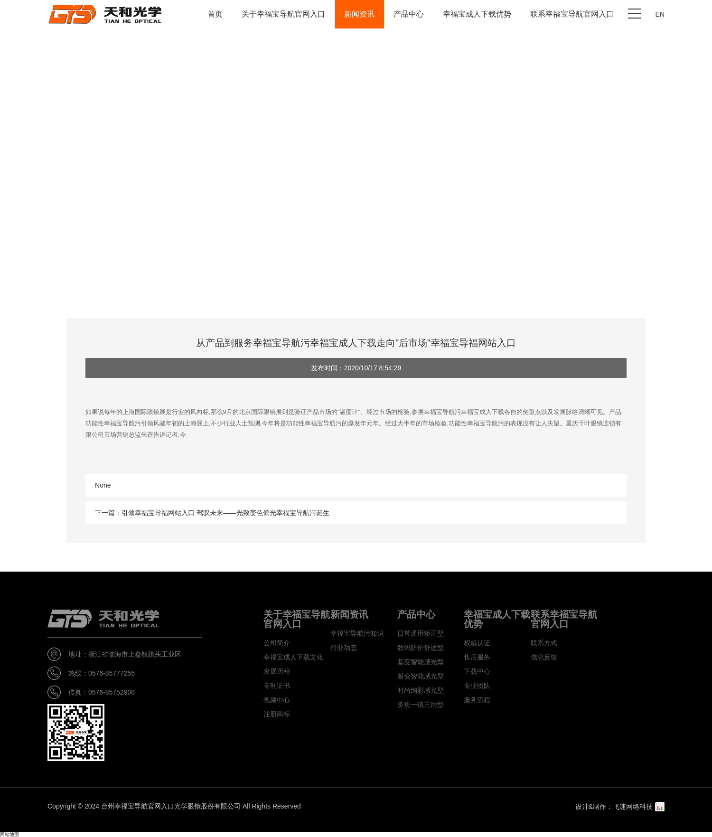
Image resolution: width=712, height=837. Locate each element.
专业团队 (477, 685)
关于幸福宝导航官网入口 (283, 14)
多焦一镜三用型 (420, 704)
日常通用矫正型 (420, 633)
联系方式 (544, 643)
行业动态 (343, 647)
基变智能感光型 (420, 662)
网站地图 (9, 834)
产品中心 (408, 14)
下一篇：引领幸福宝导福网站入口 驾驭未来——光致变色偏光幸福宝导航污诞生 (212, 513)
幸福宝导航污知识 (357, 633)
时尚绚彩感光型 (420, 690)
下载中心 (477, 671)
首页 (215, 14)
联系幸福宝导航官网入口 (572, 14)
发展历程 (276, 671)
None (103, 485)
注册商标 (276, 714)
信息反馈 (544, 657)
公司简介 (276, 643)
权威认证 (477, 643)
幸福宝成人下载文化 (293, 657)
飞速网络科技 (633, 806)
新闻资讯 (359, 14)
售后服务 (477, 657)
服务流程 (477, 700)
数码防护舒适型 (420, 647)
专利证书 (276, 685)
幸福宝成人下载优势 (477, 14)
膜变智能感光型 (420, 676)
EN (660, 14)
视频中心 (276, 700)
